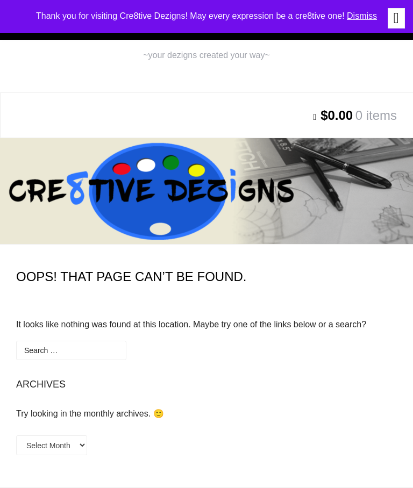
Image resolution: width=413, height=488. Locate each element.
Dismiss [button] (362, 15)
